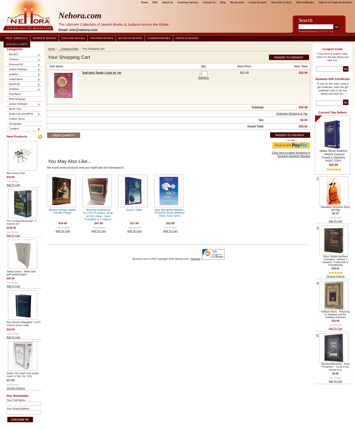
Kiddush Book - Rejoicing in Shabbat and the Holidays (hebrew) (335, 314)
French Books (187, 38)
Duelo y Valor (134, 209)
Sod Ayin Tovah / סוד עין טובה (101, 72)
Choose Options (16, 388)
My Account (237, 2)
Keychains (15, 94)
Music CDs (15, 108)
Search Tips (327, 31)
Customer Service (188, 2)
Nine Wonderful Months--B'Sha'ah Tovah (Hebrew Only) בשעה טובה (170, 212)
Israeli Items (23, 79)
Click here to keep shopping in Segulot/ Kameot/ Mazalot (291, 154)
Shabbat (23, 89)
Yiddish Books (159, 38)
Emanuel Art (23, 64)
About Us (167, 2)
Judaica (23, 74)
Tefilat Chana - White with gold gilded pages (21, 273)
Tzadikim (23, 129)
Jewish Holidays (23, 69)
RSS (155, 2)
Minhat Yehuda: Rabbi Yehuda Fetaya (62, 211)
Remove (203, 78)
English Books (73, 38)
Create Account (257, 2)
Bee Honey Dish (16, 173)
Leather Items (17, 118)
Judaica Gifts (17, 44)
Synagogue (15, 123)
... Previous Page (68, 48)
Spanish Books (101, 38)
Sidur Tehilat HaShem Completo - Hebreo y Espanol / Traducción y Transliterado (335, 260)
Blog (223, 2)
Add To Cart (13, 184)
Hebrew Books (44, 38)
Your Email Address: (18, 408)
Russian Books (130, 38)
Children (23, 59)
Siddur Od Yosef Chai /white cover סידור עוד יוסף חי (22, 374)
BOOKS (23, 55)
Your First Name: (16, 400)
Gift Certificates (305, 2)
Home (144, 2)
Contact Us (209, 2)
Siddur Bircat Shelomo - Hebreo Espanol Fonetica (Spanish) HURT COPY (333, 155)
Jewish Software (23, 104)
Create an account (340, 2)
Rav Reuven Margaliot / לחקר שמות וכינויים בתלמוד (24, 324)
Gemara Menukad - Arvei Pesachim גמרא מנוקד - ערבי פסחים (335, 366)
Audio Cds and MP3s (23, 114)
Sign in (323, 2)
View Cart (281, 2)
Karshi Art (23, 84)
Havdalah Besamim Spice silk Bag (335, 208)
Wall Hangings (17, 98)
